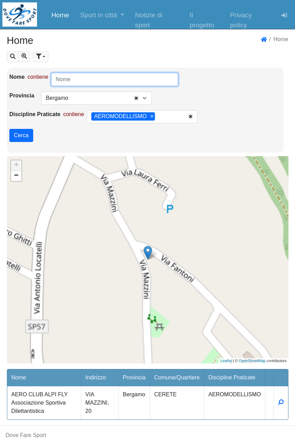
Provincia (21, 95)
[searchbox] (159, 117)
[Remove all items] (136, 98)
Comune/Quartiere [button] (177, 377)
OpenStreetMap (252, 361)
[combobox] (96, 98)
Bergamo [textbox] (57, 98)
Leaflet (226, 361)
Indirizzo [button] (95, 377)
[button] (102, 14)
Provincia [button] (134, 377)
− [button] (16, 176)
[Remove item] (152, 116)
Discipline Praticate (35, 114)
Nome (17, 77)
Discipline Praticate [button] (231, 377)
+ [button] (16, 165)
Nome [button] (18, 377)
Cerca (21, 135)
